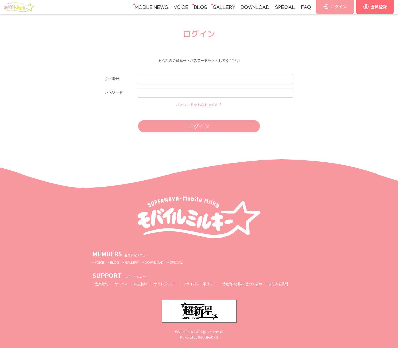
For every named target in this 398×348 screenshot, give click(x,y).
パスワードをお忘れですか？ (199, 104)
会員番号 (112, 78)
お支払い (143, 283)
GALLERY (224, 8)
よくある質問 (289, 283)
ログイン (199, 126)
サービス (122, 283)
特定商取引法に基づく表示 (251, 283)
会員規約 (102, 283)
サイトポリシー (169, 283)
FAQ (306, 8)
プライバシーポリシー (205, 283)
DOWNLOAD (255, 8)
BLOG (200, 8)
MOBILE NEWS (151, 8)
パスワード (114, 92)
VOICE (181, 8)
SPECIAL (285, 8)
